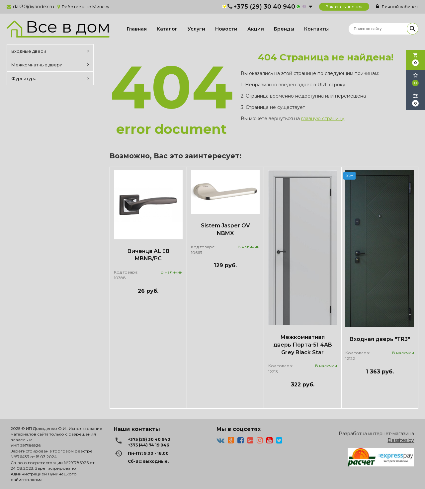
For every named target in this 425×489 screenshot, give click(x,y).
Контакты (316, 29)
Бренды (284, 29)
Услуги (196, 29)
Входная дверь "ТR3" (379, 339)
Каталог (167, 29)
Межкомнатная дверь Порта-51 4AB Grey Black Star (302, 345)
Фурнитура (50, 78)
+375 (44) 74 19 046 (148, 445)
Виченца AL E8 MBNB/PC (148, 255)
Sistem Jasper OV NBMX (225, 229)
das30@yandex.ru (33, 7)
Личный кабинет (397, 6)
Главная (137, 29)
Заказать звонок (344, 6)
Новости (226, 29)
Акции (255, 29)
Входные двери (50, 51)
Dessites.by (400, 440)
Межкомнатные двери (50, 64)
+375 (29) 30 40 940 (264, 6)
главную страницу (322, 119)
